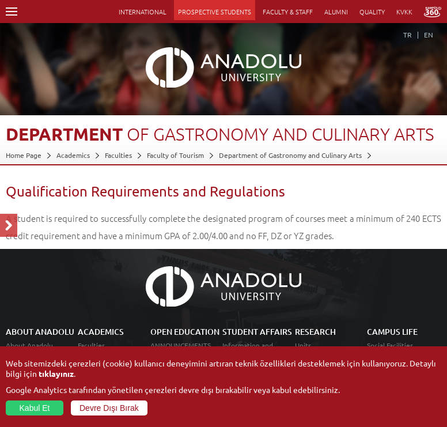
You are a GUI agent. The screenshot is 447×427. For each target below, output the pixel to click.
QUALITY (372, 11)
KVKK (404, 11)
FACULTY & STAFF (288, 11)
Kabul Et (35, 408)
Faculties (118, 155)
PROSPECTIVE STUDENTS (214, 11)
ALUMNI (336, 11)
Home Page (23, 155)
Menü (11, 11)
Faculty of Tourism (175, 155)
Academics (73, 155)
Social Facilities (390, 345)
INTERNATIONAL (142, 11)
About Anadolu (29, 345)
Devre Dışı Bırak (109, 408)
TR (407, 34)
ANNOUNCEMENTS (180, 345)
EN (428, 34)
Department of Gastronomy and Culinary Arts (290, 155)
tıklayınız (56, 373)
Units (303, 345)
